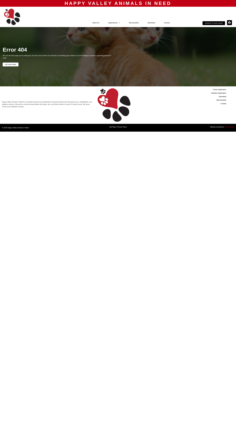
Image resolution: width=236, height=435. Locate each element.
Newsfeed (151, 23)
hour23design (229, 127)
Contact (167, 23)
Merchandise (134, 23)
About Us (95, 23)
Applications (114, 23)
